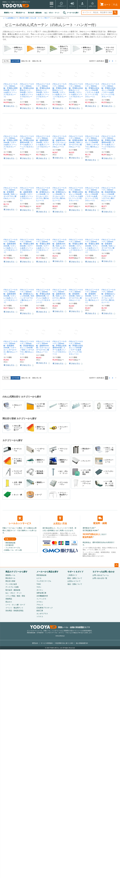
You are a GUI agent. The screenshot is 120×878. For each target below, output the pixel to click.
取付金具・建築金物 (35, 13)
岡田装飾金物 (41, 575)
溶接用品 (9, 599)
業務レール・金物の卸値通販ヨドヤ (60, 627)
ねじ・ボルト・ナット (52, 13)
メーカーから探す (71, 13)
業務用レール (8, 13)
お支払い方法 (60, 520)
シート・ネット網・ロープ (15, 605)
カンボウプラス (42, 614)
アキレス (39, 605)
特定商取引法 (64, 643)
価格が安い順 (25, 61)
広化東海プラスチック (44, 608)
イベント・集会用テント (14, 608)
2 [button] (109, 61)
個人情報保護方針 (82, 643)
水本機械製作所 (42, 596)
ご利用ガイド (72, 575)
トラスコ (39, 616)
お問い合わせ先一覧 (99, 578)
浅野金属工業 (41, 593)
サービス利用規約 (47, 643)
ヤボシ (38, 587)
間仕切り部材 (24, 18)
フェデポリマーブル (43, 581)
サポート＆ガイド (76, 571)
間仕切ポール (20, 13)
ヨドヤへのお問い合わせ (103, 571)
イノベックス (41, 599)
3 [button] (112, 61)
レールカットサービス (20, 520)
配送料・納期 (100, 520)
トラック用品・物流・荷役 (15, 596)
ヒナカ (38, 578)
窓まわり (9, 602)
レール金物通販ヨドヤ (10, 18)
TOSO (38, 584)
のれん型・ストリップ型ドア (40, 18)
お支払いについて (74, 581)
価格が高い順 (36, 61)
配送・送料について (75, 578)
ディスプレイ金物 (12, 587)
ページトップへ (116, 565)
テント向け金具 (11, 584)
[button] (116, 61)
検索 (115, 13)
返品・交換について (75, 584)
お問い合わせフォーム (100, 575)
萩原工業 (39, 611)
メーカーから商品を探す (47, 571)
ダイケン (39, 590)
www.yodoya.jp (60, 636)
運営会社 (35, 643)
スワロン (39, 602)
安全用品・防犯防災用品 (14, 611)
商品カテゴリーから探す (17, 571)
